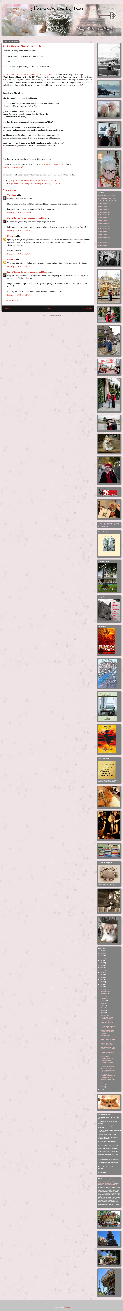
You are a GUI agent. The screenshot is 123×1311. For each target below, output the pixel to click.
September (104, 998)
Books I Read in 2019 (104, 220)
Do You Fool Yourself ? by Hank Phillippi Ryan (108, 1044)
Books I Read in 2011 (104, 242)
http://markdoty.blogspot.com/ (53, 164)
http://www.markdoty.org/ (13, 167)
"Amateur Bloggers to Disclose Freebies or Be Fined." (107, 1185)
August (103, 1000)
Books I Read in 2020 (104, 217)
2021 (101, 963)
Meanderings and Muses (51, 183)
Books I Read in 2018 (104, 223)
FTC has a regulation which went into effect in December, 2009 (109, 1182)
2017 (101, 972)
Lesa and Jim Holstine (107, 1066)
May (102, 1008)
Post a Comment (11, 300)
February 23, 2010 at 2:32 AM (18, 266)
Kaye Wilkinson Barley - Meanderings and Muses (27, 218)
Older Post (87, 308)
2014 (101, 979)
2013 (101, 982)
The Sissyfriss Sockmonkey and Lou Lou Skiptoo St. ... (108, 1075)
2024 (101, 955)
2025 (101, 953)
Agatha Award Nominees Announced (108, 1040)
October (103, 996)
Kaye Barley (13, 183)
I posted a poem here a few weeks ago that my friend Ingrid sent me (28, 74)
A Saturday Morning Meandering (107, 1023)
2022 (101, 960)
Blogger (67, 1307)
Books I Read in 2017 (104, 226)
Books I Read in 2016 (104, 229)
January (103, 1084)
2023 (101, 958)
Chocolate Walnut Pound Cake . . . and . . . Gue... (108, 1047)
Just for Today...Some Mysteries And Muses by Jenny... (108, 1070)
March (103, 1012)
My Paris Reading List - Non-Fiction (108, 201)
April (102, 1010)
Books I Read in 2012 (104, 240)
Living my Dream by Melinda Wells (107, 1063)
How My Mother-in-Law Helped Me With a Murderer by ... (107, 1018)
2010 (101, 989)
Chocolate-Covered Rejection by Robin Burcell (107, 1052)
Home (48, 308)
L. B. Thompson (25, 183)
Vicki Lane (11, 195)
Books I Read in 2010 (104, 245)
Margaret (11, 236)
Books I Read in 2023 (104, 209)
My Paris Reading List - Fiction (107, 198)
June (103, 1005)
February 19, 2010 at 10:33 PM (19, 213)
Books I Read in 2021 (104, 215)
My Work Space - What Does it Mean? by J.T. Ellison (108, 1032)
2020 (101, 965)
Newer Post (8, 308)
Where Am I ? (105, 1056)
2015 (101, 977)
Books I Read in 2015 (104, 231)
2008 (101, 1089)
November (104, 993)
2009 (101, 1087)
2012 (101, 984)
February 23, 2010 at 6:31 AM (18, 295)
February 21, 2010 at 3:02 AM (18, 254)
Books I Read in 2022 (104, 212)
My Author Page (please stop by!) (107, 195)
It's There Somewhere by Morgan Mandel (108, 1080)
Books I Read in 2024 (104, 206)
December (104, 991)
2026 (101, 951)
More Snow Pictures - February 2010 (107, 1059)
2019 (101, 967)
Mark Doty (37, 183)
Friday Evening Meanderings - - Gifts (108, 1036)
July (102, 1003)
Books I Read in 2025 (104, 203)
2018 (101, 970)
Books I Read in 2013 (104, 237)
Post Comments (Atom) (53, 315)
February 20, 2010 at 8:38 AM (18, 231)
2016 (101, 974)
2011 (101, 986)
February (104, 1015)
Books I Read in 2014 (104, 234)
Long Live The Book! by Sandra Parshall (108, 1027)
